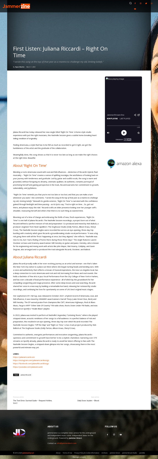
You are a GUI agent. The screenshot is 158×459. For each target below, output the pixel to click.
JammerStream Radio (129, 453)
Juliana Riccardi (26, 375)
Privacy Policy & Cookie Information (86, 453)
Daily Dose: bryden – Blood (88, 400)
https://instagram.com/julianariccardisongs (31, 360)
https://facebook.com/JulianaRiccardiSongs (31, 363)
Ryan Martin (19, 67)
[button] (130, 3)
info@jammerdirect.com (66, 443)
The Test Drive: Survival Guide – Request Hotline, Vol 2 (32, 401)
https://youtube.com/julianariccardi (27, 367)
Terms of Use (67, 453)
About (58, 453)
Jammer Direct (115, 453)
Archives (105, 453)
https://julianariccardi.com (24, 357)
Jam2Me (142, 453)
